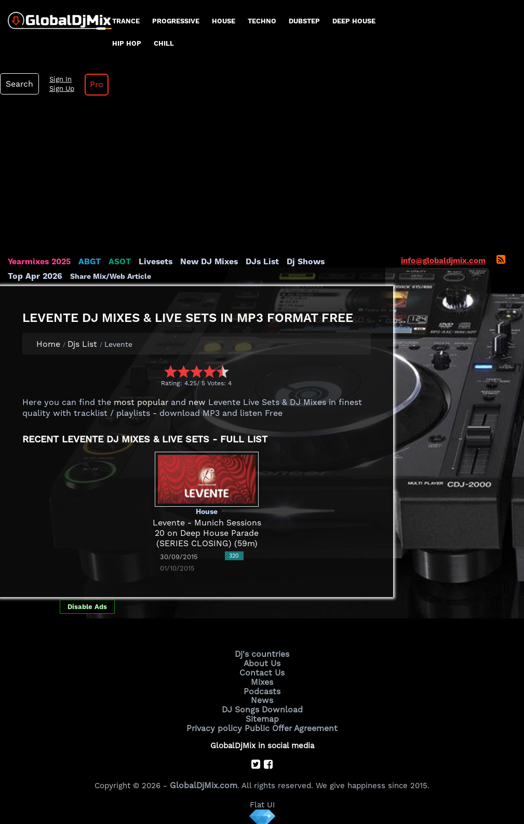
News (262, 697)
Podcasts (262, 688)
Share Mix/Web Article (48, 276)
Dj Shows (294, 261)
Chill (164, 43)
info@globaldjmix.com (443, 260)
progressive (175, 21)
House (223, 21)
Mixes (262, 680)
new (192, 402)
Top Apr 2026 (345, 261)
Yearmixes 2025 (38, 261)
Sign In (57, 79)
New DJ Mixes (202, 261)
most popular (139, 402)
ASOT (116, 261)
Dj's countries (262, 653)
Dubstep (304, 21)
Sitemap (262, 715)
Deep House (353, 21)
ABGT (87, 261)
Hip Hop (126, 43)
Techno (262, 21)
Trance (126, 21)
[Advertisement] (262, 178)
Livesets (151, 261)
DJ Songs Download (262, 706)
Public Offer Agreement (289, 723)
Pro (92, 84)
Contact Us (262, 671)
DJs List (252, 261)
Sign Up (59, 88)
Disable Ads (87, 607)
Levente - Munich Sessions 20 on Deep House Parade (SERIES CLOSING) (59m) (207, 533)
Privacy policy (217, 723)
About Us (262, 662)
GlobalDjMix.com (203, 780)
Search (18, 84)
